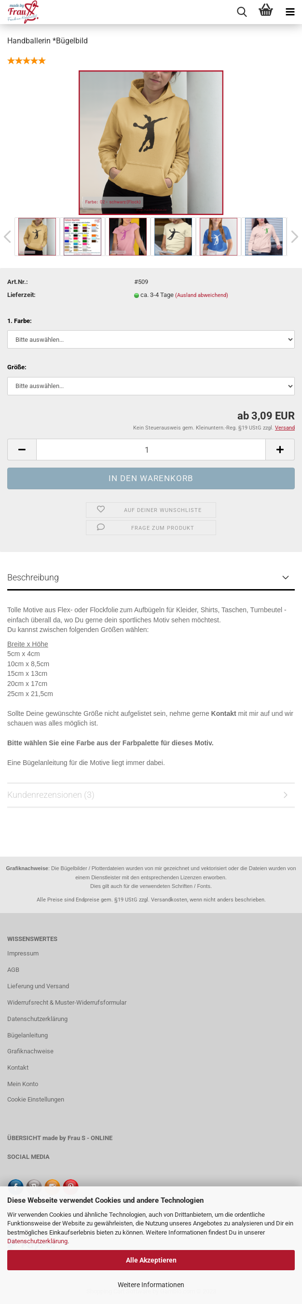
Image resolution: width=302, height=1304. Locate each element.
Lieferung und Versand (38, 986)
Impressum (23, 953)
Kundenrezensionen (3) (51, 795)
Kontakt (17, 1067)
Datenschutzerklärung (37, 1241)
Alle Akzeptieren (151, 1260)
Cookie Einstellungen (35, 1099)
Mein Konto (22, 1084)
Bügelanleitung (27, 1035)
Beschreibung (33, 577)
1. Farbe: (19, 320)
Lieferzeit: (21, 294)
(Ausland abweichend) (201, 295)
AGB (13, 969)
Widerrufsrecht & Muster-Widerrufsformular (66, 1002)
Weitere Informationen (151, 1285)
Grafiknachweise (30, 1051)
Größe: (17, 367)
